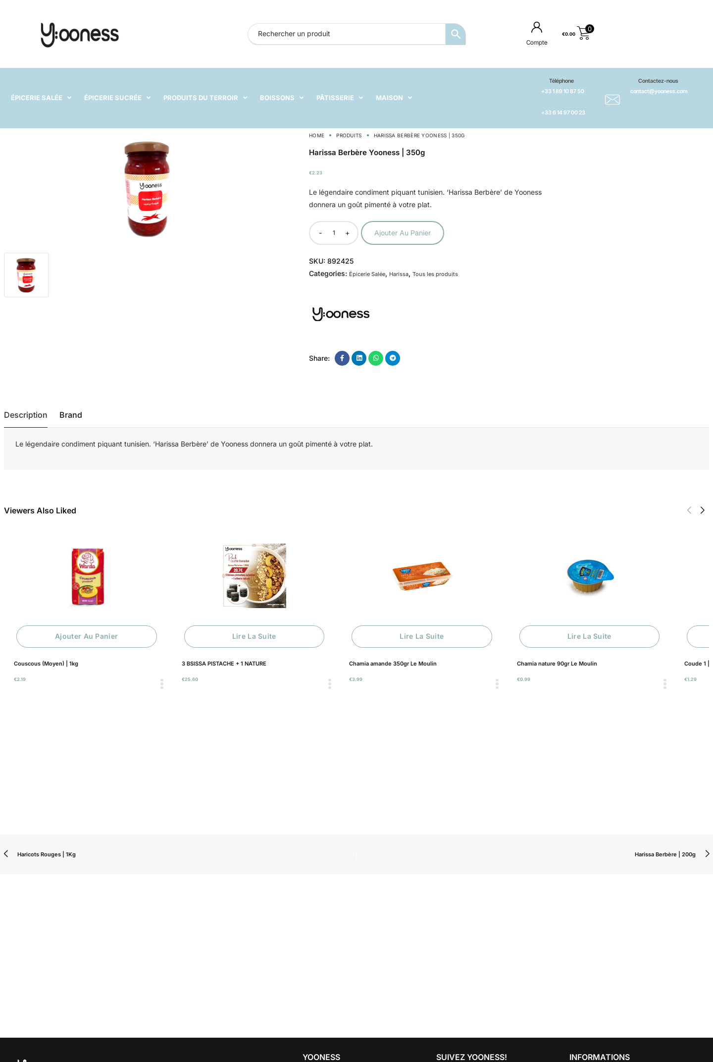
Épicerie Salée (367, 274)
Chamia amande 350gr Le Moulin (393, 663)
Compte (536, 42)
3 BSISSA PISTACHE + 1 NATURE (224, 663)
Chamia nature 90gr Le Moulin (557, 663)
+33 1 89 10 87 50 (562, 91)
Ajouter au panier (402, 232)
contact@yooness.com (658, 91)
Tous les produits (435, 274)
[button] (689, 510)
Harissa (398, 274)
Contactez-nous (658, 80)
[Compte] (536, 26)
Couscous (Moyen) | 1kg (46, 663)
